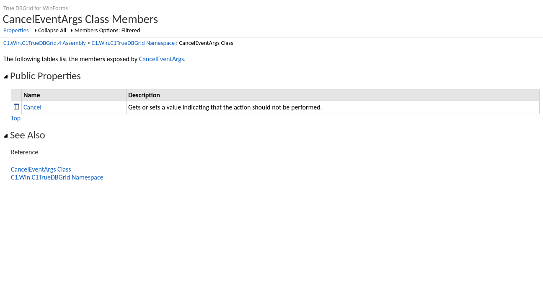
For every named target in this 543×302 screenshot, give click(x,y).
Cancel (32, 107)
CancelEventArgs (161, 59)
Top (16, 118)
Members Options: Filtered (107, 30)
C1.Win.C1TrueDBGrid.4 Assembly (44, 43)
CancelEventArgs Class (41, 169)
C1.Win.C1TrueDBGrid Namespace (133, 43)
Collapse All (52, 30)
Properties (15, 30)
